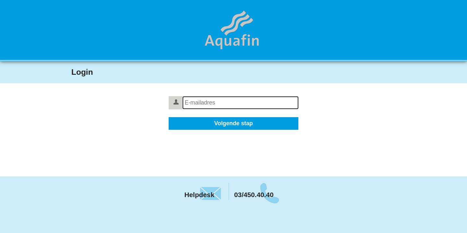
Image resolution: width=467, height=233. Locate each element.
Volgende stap (233, 123)
